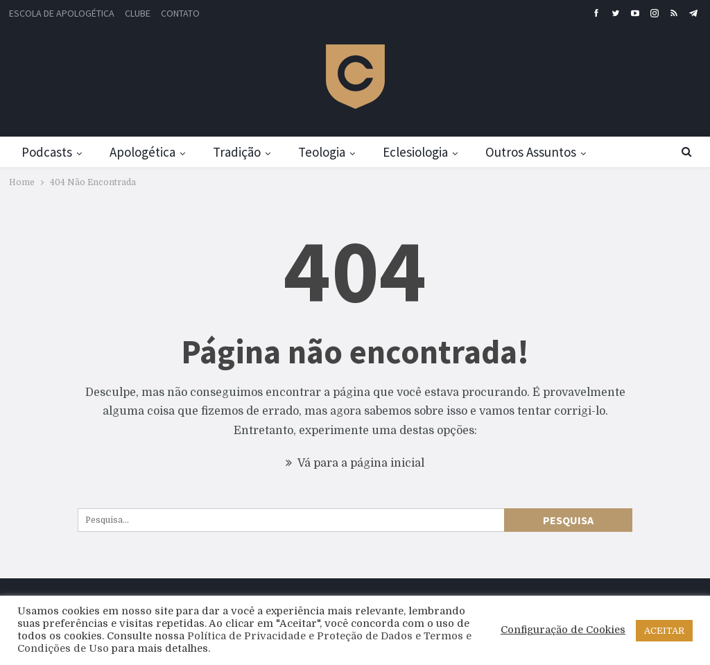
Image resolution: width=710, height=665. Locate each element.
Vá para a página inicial (355, 463)
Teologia (321, 152)
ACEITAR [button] (664, 630)
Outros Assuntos (530, 152)
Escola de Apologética (61, 13)
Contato (180, 13)
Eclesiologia (415, 152)
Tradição (237, 152)
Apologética (142, 152)
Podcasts (46, 152)
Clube (137, 13)
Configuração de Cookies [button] (563, 630)
